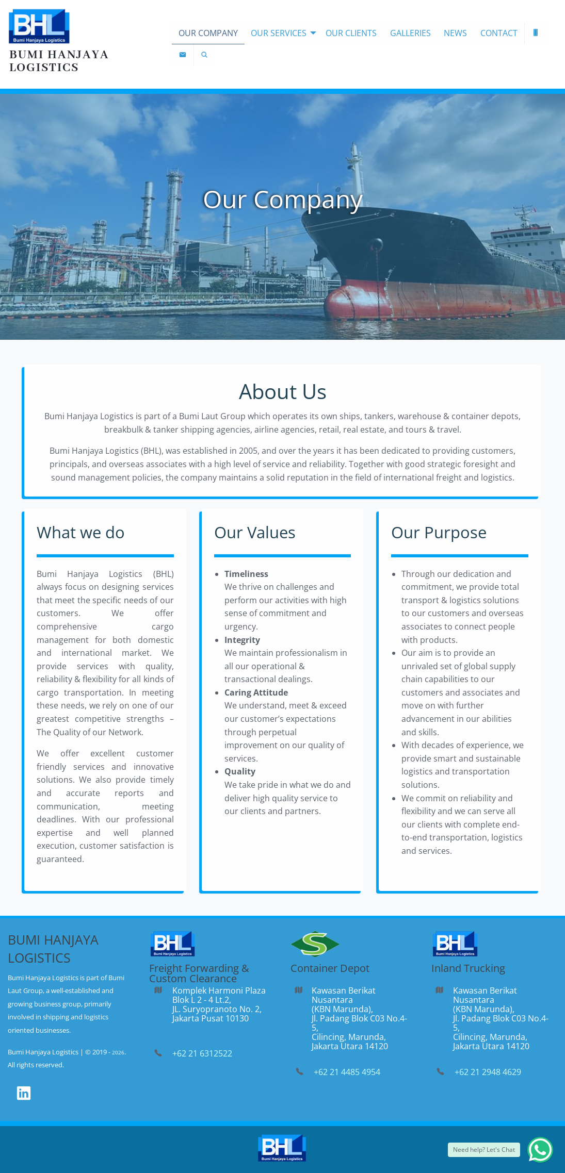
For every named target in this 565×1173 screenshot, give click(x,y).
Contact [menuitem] (499, 33)
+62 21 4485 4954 (347, 1072)
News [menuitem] (455, 33)
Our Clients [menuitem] (351, 33)
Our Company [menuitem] (208, 33)
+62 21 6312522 (202, 1053)
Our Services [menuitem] (278, 33)
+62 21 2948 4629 (488, 1072)
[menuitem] (535, 33)
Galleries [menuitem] (410, 33)
